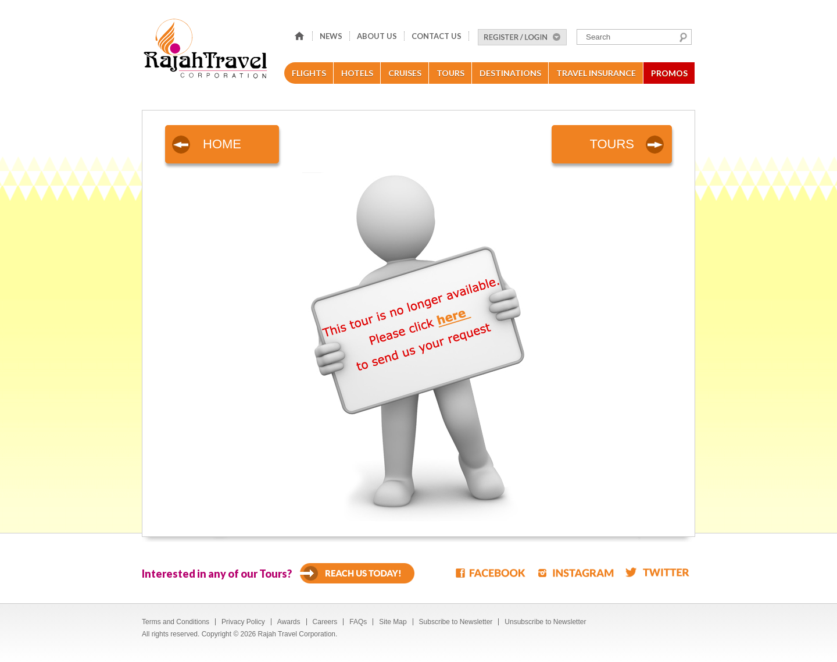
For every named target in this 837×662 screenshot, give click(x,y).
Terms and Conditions (175, 622)
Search (683, 37)
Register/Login (522, 37)
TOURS (611, 144)
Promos (669, 73)
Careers (325, 622)
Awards (289, 622)
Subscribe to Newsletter (456, 622)
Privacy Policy (243, 622)
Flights (309, 73)
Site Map (392, 622)
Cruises (404, 73)
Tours (450, 73)
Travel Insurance (596, 73)
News (331, 36)
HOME (222, 144)
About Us (377, 36)
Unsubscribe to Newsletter (545, 622)
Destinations (510, 73)
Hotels (357, 73)
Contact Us (437, 36)
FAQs (358, 622)
